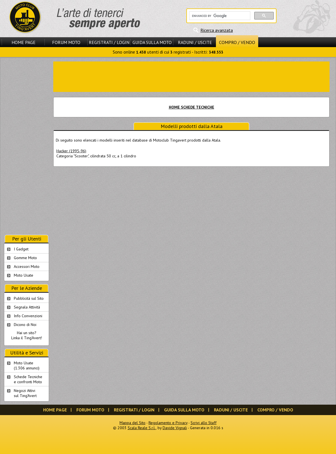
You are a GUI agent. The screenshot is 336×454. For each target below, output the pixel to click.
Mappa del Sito (132, 422)
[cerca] (219, 16)
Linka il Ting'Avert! (26, 337)
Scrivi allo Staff (203, 422)
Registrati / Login (109, 42)
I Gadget (21, 249)
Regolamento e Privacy (168, 422)
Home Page (24, 42)
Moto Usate (23, 275)
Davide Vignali (175, 427)
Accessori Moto (26, 266)
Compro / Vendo (237, 42)
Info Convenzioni (28, 315)
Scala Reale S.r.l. (142, 427)
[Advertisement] (26, 146)
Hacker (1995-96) (71, 150)
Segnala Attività (27, 307)
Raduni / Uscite (195, 42)
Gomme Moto (25, 257)
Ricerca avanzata (216, 30)
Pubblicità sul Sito (29, 298)
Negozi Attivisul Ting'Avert (25, 393)
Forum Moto (66, 42)
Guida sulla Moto (152, 42)
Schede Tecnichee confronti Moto (28, 379)
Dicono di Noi (25, 324)
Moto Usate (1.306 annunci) (26, 365)
